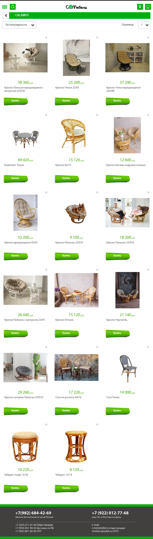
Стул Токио (113, 397)
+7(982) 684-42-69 (33, 513)
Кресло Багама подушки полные (126, 165)
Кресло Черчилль (116, 320)
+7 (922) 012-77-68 (110, 513)
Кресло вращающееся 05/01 (21, 242)
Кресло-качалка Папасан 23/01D (23, 397)
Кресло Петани (64, 320)
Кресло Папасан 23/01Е (120, 242)
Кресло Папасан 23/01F (69, 242)
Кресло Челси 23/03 (67, 87)
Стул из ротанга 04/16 (68, 397)
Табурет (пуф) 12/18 (16, 475)
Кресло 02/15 (63, 165)
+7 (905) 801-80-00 (25, 531)
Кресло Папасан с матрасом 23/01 (24, 320)
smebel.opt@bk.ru (102, 531)
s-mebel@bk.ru (100, 528)
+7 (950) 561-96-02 (25, 528)
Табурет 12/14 (63, 475)
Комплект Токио (14, 165)
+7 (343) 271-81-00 (25, 525)
